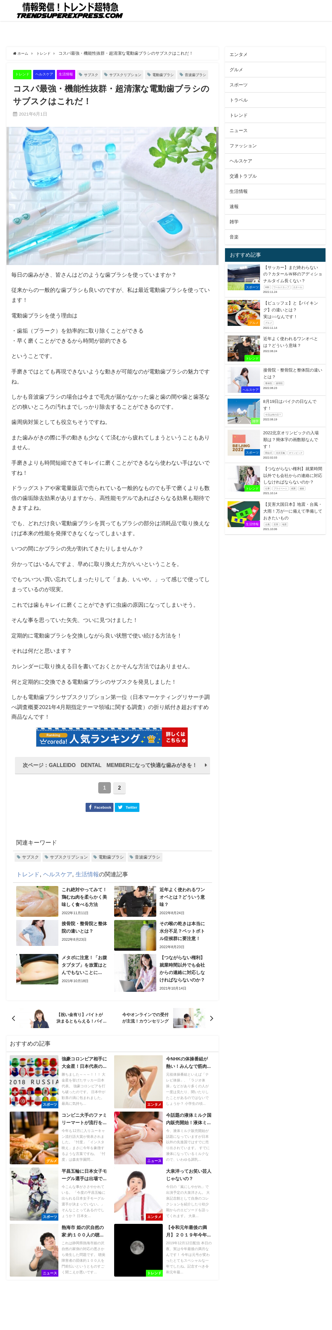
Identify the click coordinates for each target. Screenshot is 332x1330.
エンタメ (239, 54)
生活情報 (73, 74)
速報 (234, 206)
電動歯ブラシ (182, 74)
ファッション (243, 145)
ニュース (239, 130)
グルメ (236, 69)
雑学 (234, 221)
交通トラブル (243, 176)
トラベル (239, 100)
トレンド (23, 74)
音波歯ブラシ (33, 85)
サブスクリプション (139, 74)
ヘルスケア (48, 74)
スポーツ (239, 85)
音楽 (234, 237)
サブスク (100, 74)
